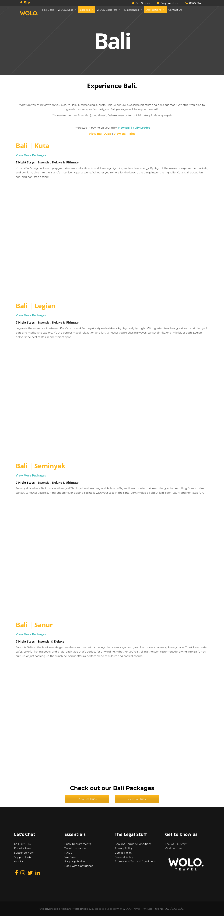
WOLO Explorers (109, 9)
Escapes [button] (86, 9)
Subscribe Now (23, 852)
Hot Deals (48, 9)
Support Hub (22, 857)
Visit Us (18, 861)
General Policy (124, 857)
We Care (70, 857)
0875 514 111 (197, 3)
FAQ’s (68, 852)
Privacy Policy (123, 848)
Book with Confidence (78, 865)
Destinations (155, 9)
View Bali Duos (87, 799)
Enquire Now (22, 848)
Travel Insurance (75, 848)
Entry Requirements (77, 844)
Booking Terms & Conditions (133, 844)
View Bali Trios (124, 133)
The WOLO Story (176, 844)
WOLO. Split (67, 9)
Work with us (173, 848)
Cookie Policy (123, 852)
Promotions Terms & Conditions (135, 861)
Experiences (133, 9)
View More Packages (31, 155)
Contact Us (175, 9)
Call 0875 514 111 (24, 844)
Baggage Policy (74, 861)
